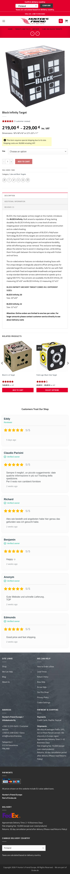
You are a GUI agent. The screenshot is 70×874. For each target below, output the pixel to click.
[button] (3, 21)
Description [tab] (9, 195)
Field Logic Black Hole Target (46, 375)
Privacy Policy (43, 697)
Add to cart (24, 161)
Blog (4, 676)
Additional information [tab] (14, 201)
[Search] (61, 21)
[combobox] (26, 6)
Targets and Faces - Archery (27, 29)
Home (10, 29)
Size (3, 151)
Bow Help (41, 682)
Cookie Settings (43, 702)
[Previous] (2, 368)
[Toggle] (31, 671)
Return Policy (42, 676)
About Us (6, 682)
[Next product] (32, 34)
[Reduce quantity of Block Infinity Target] (4, 161)
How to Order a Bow (45, 666)
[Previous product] (38, 34)
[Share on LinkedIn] (28, 180)
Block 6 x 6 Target (8, 375)
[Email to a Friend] (18, 180)
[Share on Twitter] (14, 180)
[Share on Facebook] (9, 180)
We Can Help (7, 671)
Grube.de (12, 798)
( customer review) (22, 121)
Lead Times (42, 671)
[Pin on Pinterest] (23, 180)
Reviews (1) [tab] (9, 207)
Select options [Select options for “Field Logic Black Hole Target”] (52, 390)
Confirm (46, 5)
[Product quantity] (8, 161)
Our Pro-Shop (43, 692)
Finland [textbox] (22, 6)
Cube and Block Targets (52, 29)
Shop (4, 666)
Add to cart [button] (18, 390)
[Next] (67, 368)
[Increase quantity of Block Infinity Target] (11, 161)
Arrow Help (41, 687)
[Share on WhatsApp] (4, 180)
